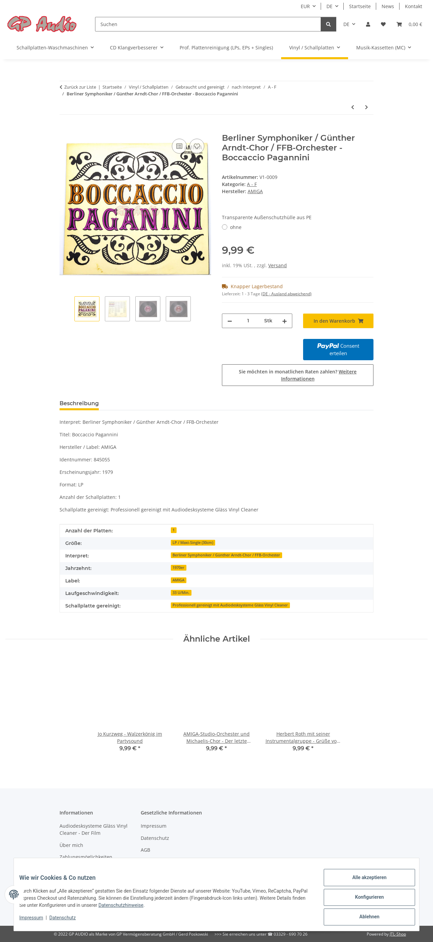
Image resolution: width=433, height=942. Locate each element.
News (388, 6)
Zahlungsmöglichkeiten (86, 857)
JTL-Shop (398, 934)
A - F (252, 184)
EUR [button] (305, 6)
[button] (368, 24)
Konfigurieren (363, 900)
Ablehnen (364, 918)
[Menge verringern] (229, 321)
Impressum (36, 921)
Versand (277, 265)
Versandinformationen (85, 869)
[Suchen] (208, 24)
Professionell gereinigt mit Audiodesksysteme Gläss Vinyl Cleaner (230, 605)
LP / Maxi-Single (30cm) (193, 542)
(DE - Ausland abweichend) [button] (286, 294)
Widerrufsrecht (158, 862)
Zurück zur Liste (80, 87)
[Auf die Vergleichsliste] (179, 146)
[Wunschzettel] (383, 24)
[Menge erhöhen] (284, 321)
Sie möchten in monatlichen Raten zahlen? (298, 375)
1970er (178, 567)
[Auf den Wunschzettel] (196, 146)
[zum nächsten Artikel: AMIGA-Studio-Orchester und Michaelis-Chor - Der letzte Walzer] (366, 107)
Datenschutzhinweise (156, 908)
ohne (236, 227)
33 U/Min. (181, 592)
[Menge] (248, 321)
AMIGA (178, 580)
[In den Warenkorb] (65, 129)
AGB (145, 850)
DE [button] (329, 6)
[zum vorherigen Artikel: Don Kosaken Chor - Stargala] (353, 107)
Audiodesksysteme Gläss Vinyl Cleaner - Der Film (94, 829)
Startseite (360, 6)
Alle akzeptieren (364, 883)
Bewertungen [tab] (129, 403)
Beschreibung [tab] (79, 403)
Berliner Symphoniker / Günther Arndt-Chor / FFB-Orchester (226, 555)
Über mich (71, 845)
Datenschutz (68, 921)
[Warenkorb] (409, 24)
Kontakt (413, 6)
